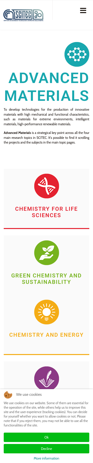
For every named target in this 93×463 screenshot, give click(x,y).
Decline (46, 448)
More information (46, 458)
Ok (46, 437)
